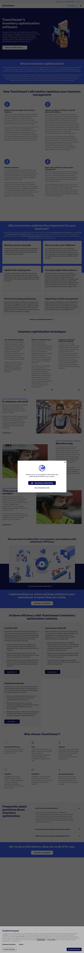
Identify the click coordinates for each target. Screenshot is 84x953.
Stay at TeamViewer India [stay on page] (42, 488)
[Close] (64, 462)
